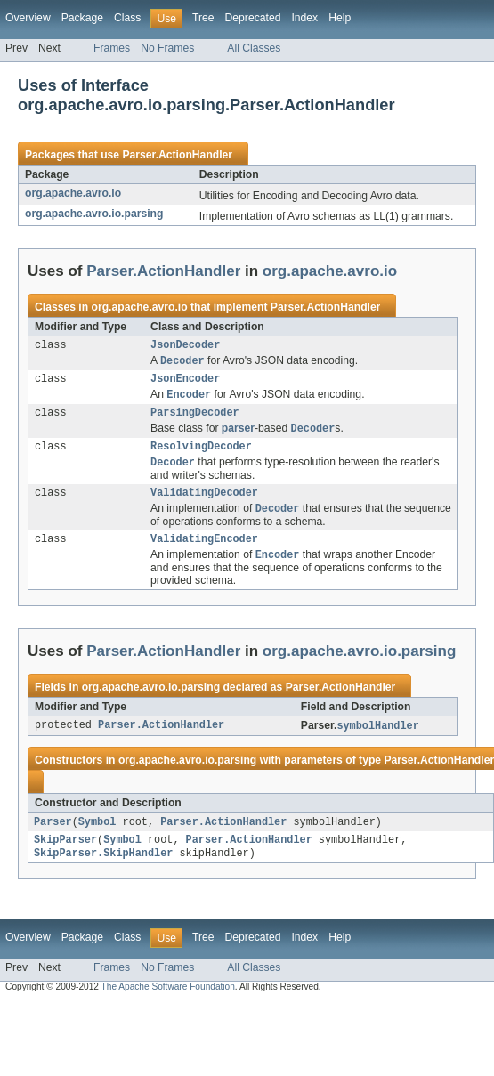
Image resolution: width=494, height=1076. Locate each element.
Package (82, 18)
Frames (111, 48)
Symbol (97, 839)
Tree (203, 18)
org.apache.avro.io (73, 193)
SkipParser (65, 859)
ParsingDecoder (194, 419)
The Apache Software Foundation (168, 1007)
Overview (28, 18)
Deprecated (253, 18)
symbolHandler (377, 742)
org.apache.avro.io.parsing (94, 213)
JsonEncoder (185, 383)
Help (339, 18)
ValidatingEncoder (204, 553)
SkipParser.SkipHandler (103, 873)
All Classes (253, 48)
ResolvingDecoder (201, 456)
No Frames (167, 48)
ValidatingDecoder (204, 505)
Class (127, 18)
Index (304, 18)
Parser (53, 839)
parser (238, 437)
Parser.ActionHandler (177, 155)
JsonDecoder (185, 346)
